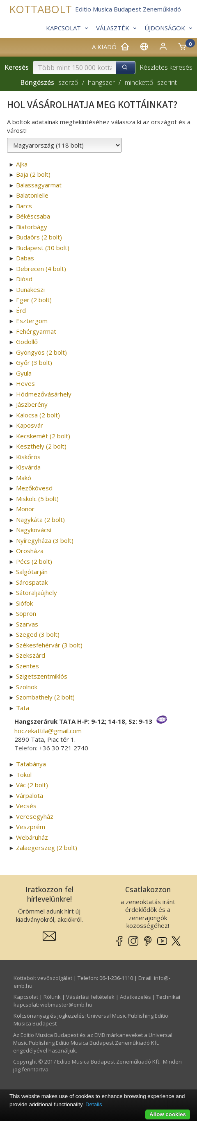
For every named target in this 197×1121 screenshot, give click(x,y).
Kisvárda (28, 467)
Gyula (24, 373)
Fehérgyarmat (36, 331)
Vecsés (26, 806)
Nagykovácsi (33, 530)
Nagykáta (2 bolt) (40, 519)
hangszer (101, 82)
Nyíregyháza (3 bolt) (44, 540)
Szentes (27, 666)
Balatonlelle (32, 195)
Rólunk (52, 996)
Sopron (26, 613)
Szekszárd (30, 655)
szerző (68, 82)
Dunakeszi (30, 289)
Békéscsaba (33, 216)
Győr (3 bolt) (34, 362)
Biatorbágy (31, 227)
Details (93, 1104)
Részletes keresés (166, 67)
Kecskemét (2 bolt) (43, 436)
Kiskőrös (28, 457)
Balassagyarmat (39, 185)
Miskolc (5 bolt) (37, 498)
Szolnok (26, 687)
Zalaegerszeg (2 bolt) (46, 847)
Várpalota (29, 795)
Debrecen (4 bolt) (41, 268)
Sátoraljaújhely (36, 592)
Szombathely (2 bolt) (45, 697)
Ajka (21, 164)
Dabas (25, 258)
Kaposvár (29, 425)
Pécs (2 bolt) (34, 561)
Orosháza (30, 551)
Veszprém (30, 827)
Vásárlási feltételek (90, 996)
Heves (25, 383)
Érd (21, 310)
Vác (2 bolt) (32, 785)
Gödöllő (27, 341)
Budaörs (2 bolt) (39, 237)
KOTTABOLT (40, 9)
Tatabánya (31, 764)
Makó (23, 478)
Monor (25, 509)
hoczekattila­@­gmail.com (48, 731)
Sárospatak (32, 582)
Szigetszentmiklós (41, 676)
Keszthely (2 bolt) (41, 446)
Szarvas (27, 624)
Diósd (24, 279)
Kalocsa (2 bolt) (38, 415)
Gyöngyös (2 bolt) (41, 352)
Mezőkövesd (34, 488)
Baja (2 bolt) (33, 174)
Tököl (24, 774)
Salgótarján (32, 571)
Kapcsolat (26, 996)
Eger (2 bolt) (34, 300)
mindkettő (139, 82)
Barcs (24, 206)
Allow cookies (167, 1114)
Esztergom (32, 321)
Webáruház (32, 837)
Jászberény (32, 404)
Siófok (24, 603)
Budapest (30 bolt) (42, 248)
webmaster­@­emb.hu (66, 1004)
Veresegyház (34, 816)
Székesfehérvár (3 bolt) (49, 645)
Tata (22, 708)
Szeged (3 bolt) (38, 634)
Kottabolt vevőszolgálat (43, 978)
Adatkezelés (135, 996)
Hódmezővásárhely (43, 394)
